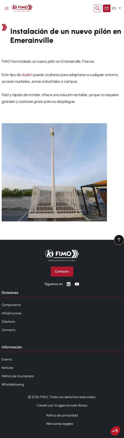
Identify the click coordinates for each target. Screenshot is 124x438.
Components (11, 305)
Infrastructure (11, 313)
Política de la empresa (18, 376)
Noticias (7, 368)
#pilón (27, 74)
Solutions (8, 322)
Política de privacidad (62, 415)
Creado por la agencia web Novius (62, 405)
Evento (7, 359)
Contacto (8, 330)
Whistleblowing (13, 384)
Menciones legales (59, 424)
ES (117, 8)
